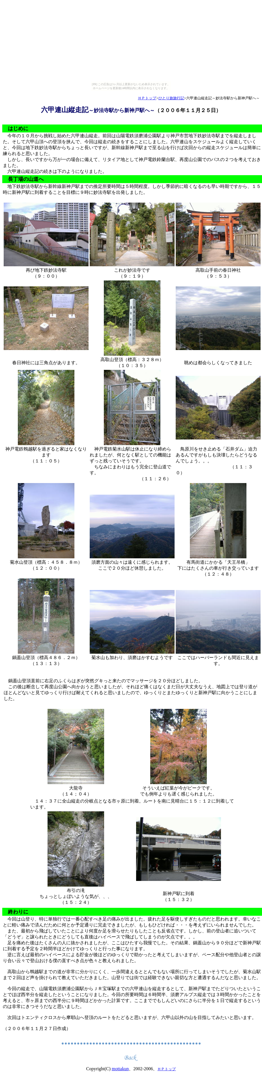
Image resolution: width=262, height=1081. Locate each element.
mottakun (120, 1068)
